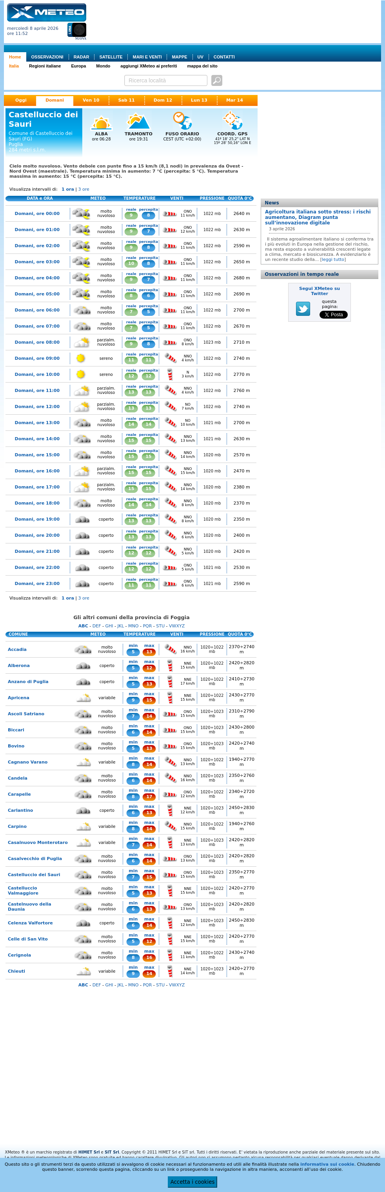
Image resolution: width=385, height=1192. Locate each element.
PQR (147, 626)
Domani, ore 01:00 (37, 229)
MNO (133, 626)
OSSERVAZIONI (47, 57)
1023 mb (212, 342)
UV (200, 57)
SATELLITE (110, 57)
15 (131, 440)
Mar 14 (234, 100)
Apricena (18, 697)
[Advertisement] (122, 27)
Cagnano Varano (27, 762)
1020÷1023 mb (211, 713)
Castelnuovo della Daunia (29, 907)
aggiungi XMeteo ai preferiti (148, 66)
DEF (97, 626)
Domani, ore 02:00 (37, 245)
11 (131, 360)
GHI (109, 626)
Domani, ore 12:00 (37, 406)
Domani (54, 100)
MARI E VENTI (147, 57)
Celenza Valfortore (30, 923)
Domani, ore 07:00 (37, 326)
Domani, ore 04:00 (37, 278)
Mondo (103, 66)
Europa (78, 66)
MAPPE (179, 57)
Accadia (17, 649)
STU (160, 626)
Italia (14, 66)
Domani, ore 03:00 (37, 261)
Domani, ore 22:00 (37, 567)
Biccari (16, 730)
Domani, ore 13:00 (37, 422)
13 (131, 392)
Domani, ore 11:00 (37, 390)
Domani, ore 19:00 (37, 519)
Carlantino (20, 810)
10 (131, 263)
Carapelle (19, 794)
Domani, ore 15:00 (37, 454)
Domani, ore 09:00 (37, 358)
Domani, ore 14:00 (37, 438)
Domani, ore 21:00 (37, 551)
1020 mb (212, 455)
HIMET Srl (89, 1152)
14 (131, 424)
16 (149, 957)
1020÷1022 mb (211, 649)
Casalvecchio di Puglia (35, 858)
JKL (120, 626)
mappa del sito (202, 66)
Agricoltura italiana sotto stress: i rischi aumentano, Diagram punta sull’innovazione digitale (318, 217)
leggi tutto (333, 259)
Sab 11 (126, 100)
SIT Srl (112, 1152)
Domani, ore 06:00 (37, 310)
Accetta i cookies (193, 1182)
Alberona (19, 665)
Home (15, 57)
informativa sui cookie (327, 1164)
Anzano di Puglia (28, 681)
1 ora (68, 189)
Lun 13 (199, 100)
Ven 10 (91, 100)
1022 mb (212, 213)
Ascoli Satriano (26, 713)
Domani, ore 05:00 (37, 294)
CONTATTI (224, 57)
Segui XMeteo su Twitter (319, 291)
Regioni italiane (45, 66)
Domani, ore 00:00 (37, 213)
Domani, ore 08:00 (37, 342)
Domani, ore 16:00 (37, 471)
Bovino (16, 746)
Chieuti (16, 971)
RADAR (81, 57)
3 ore (83, 189)
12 (131, 376)
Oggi (21, 100)
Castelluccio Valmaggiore (23, 891)
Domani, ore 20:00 (37, 535)
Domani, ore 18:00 (37, 503)
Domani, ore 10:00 (37, 374)
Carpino (17, 826)
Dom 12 (163, 100)
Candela (17, 778)
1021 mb (212, 423)
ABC (83, 626)
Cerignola (19, 955)
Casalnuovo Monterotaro (38, 842)
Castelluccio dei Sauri (34, 874)
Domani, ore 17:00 (37, 487)
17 (149, 796)
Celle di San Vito (28, 939)
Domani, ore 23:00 (37, 583)
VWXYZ (177, 626)
